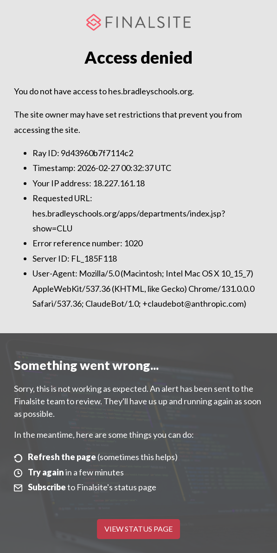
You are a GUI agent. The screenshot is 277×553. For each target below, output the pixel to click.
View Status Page (138, 528)
